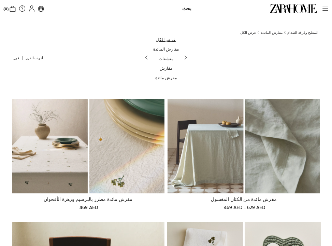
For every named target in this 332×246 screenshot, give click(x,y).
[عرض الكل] (166, 39)
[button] (324, 8)
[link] (293, 8)
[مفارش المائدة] (166, 49)
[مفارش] (166, 68)
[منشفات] (166, 58)
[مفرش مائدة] (166, 77)
